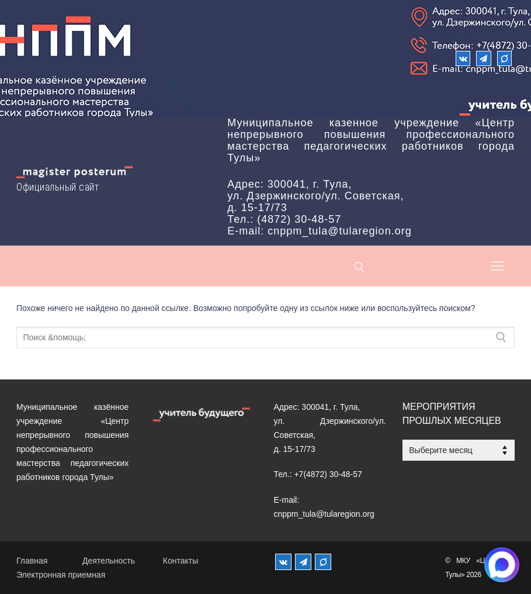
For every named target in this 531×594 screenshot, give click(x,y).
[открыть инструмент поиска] (359, 267)
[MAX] (323, 562)
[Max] (504, 58)
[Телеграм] (483, 58)
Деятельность (108, 560)
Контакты (180, 560)
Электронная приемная (60, 574)
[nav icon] (498, 266)
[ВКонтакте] (463, 58)
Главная (31, 560)
